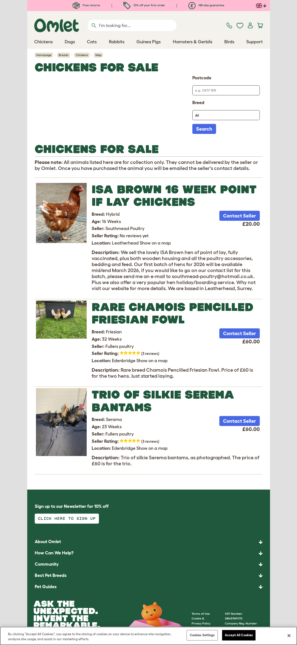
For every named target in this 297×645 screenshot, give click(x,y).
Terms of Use (201, 613)
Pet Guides (46, 586)
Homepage (43, 55)
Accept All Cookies (239, 635)
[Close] (289, 635)
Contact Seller (239, 216)
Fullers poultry (119, 346)
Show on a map (155, 243)
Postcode (201, 77)
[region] (148, 636)
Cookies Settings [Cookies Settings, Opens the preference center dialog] (202, 635)
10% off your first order (144, 5)
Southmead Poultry (124, 228)
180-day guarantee (206, 5)
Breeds (63, 55)
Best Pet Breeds (51, 575)
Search (204, 129)
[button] (149, 586)
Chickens (82, 55)
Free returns (86, 5)
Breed (198, 102)
